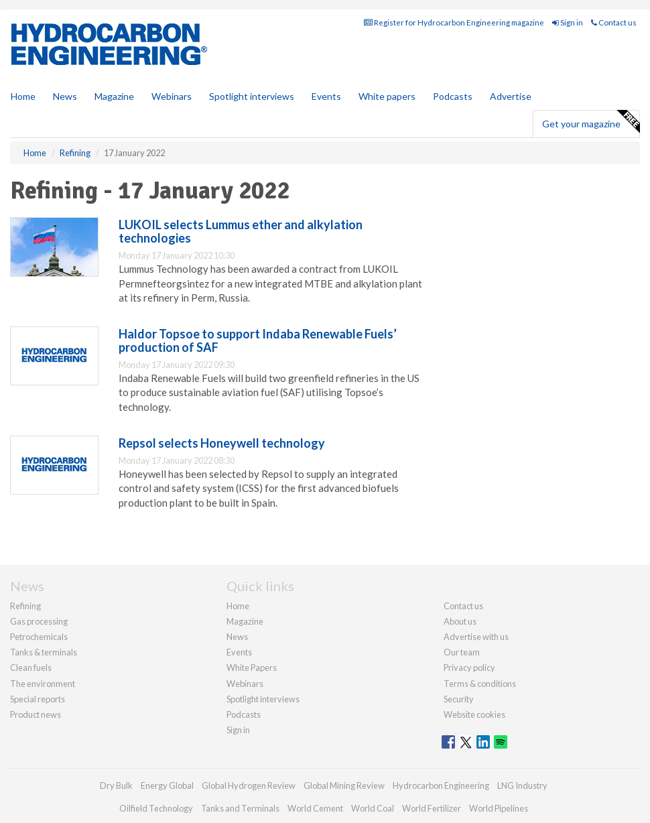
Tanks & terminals (43, 652)
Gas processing (39, 621)
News (237, 636)
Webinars (171, 96)
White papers (387, 96)
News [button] (65, 96)
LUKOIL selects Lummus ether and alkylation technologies (241, 231)
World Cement (315, 808)
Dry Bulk (116, 785)
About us (460, 621)
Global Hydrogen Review (249, 785)
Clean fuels (31, 667)
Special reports (37, 699)
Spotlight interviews (251, 96)
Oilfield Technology (156, 808)
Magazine (114, 96)
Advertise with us (476, 636)
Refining (25, 605)
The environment (42, 683)
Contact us (614, 22)
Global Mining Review (344, 785)
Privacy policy (469, 667)
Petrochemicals (39, 636)
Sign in (567, 22)
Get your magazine (590, 122)
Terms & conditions (480, 683)
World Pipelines (498, 808)
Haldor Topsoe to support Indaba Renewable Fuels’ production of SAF (258, 340)
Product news (35, 714)
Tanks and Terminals (240, 808)
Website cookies (474, 714)
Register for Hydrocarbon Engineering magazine (454, 22)
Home (23, 96)
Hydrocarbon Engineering (441, 785)
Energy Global (167, 785)
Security (459, 699)
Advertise (510, 96)
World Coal (372, 808)
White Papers (251, 667)
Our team (462, 652)
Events (326, 96)
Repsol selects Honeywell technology (222, 443)
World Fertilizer (431, 808)
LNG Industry (522, 785)
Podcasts (452, 96)
